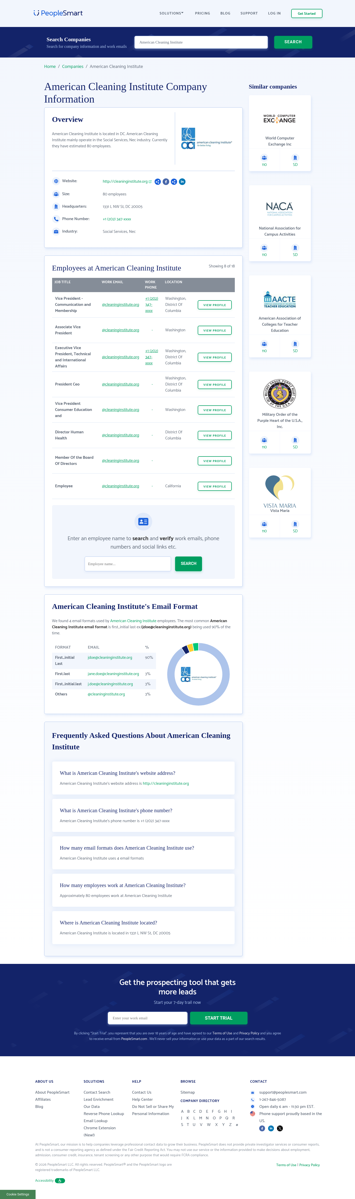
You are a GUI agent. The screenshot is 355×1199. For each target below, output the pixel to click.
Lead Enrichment (99, 1099)
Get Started (307, 14)
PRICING (202, 14)
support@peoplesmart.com (278, 1092)
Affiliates (43, 1099)
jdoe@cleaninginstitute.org (110, 657)
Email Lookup (95, 1121)
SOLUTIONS (171, 14)
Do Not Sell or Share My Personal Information (153, 1110)
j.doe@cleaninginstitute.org (110, 684)
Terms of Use (222, 1033)
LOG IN (274, 14)
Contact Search (97, 1092)
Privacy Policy (249, 1033)
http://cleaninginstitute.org (125, 182)
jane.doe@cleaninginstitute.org (113, 673)
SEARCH (293, 41)
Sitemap (187, 1092)
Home (50, 66)
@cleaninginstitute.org (120, 304)
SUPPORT (249, 14)
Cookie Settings (18, 1194)
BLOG (225, 14)
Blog (39, 1106)
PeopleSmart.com (134, 1039)
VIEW (214, 305)
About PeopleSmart (52, 1092)
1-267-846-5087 (268, 1099)
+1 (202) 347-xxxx (117, 219)
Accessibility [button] (50, 1181)
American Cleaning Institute (133, 621)
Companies (72, 66)
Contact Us (141, 1092)
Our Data (92, 1106)
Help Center (142, 1099)
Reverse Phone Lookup (104, 1113)
